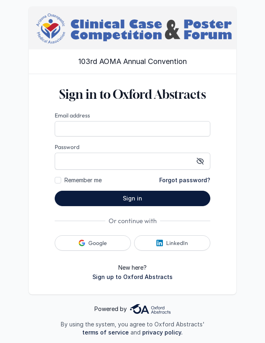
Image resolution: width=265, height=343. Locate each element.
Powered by (132, 309)
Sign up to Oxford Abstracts (132, 276)
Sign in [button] (132, 198)
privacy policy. (162, 332)
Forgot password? (184, 180)
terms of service (105, 332)
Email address (72, 115)
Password (67, 147)
